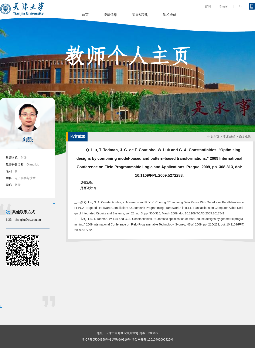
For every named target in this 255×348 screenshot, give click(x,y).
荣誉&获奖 (140, 15)
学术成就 (169, 15)
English (224, 6)
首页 (85, 15)
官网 (208, 6)
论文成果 (245, 136)
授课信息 (110, 15)
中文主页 (213, 136)
